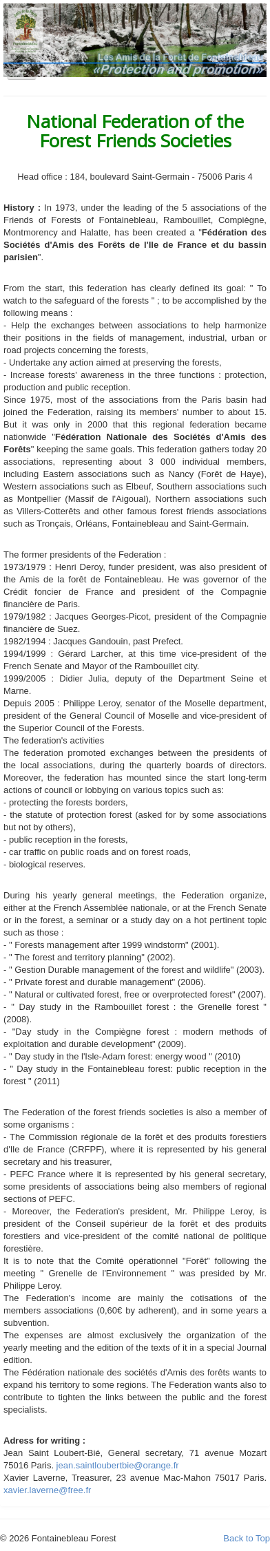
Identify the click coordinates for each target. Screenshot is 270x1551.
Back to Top (246, 1538)
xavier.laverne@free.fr (47, 1490)
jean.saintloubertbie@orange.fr (117, 1465)
